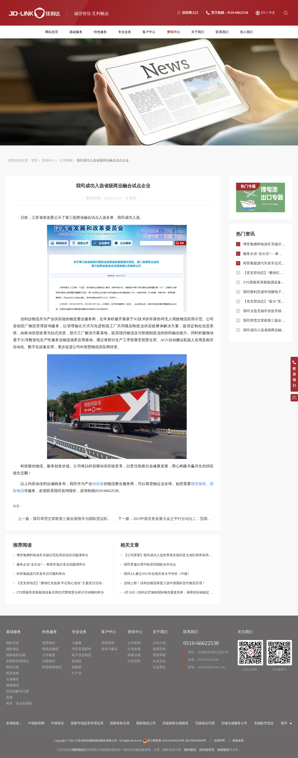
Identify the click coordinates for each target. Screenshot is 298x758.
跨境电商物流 (52, 667)
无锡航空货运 (264, 723)
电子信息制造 (81, 655)
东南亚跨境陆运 (17, 661)
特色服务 (100, 32)
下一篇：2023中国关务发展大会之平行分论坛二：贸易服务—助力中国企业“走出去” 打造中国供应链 (200, 519)
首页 (34, 160)
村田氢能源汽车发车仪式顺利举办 (41, 574)
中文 (272, 12)
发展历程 (159, 649)
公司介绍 (159, 643)
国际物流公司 (146, 723)
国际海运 (12, 649)
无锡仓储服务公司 (234, 723)
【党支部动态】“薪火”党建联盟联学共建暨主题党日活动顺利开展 (264, 301)
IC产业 (76, 673)
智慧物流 (48, 643)
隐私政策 (238, 740)
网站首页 (51, 32)
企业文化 (159, 661)
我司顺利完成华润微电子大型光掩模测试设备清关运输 (264, 292)
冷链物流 (48, 661)
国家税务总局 (119, 723)
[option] (260, 197)
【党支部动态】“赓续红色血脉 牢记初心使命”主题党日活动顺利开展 (61, 583)
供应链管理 (206, 749)
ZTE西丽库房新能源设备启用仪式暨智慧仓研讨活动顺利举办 (60, 592)
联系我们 (222, 32)
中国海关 (57, 723)
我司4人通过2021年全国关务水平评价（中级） (157, 574)
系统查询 (107, 643)
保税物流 (12, 685)
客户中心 (149, 32)
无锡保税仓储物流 (175, 723)
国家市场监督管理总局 (87, 723)
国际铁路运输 (16, 655)
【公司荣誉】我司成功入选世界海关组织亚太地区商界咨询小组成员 (168, 555)
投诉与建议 (109, 649)
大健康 (76, 643)
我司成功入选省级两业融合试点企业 (264, 330)
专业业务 (124, 32)
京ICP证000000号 (195, 740)
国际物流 (78, 749)
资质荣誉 (159, 655)
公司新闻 (65, 160)
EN (263, 12)
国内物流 (190, 749)
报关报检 (12, 673)
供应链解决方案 (17, 691)
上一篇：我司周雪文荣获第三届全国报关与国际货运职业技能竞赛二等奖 (77, 519)
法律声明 (219, 740)
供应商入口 (190, 12)
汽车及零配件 (81, 649)
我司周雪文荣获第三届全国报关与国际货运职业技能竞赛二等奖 (264, 320)
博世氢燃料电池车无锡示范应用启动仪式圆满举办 (52, 555)
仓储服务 (12, 679)
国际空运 (12, 643)
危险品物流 (50, 649)
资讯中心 (173, 32)
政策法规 (134, 655)
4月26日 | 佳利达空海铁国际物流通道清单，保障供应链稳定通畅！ (168, 592)
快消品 (76, 661)
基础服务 (75, 32)
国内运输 (12, 667)
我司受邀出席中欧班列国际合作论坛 (150, 564)
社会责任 (159, 667)
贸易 (9, 697)
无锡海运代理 (205, 723)
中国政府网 (36, 723)
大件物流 (48, 655)
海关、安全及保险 (19, 703)
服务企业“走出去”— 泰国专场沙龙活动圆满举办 (51, 564)
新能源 (76, 667)
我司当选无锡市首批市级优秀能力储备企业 (264, 311)
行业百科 (134, 661)
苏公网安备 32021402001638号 (163, 740)
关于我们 (197, 32)
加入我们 (246, 32)
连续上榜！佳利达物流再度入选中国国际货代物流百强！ (164, 583)
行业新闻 (134, 649)
